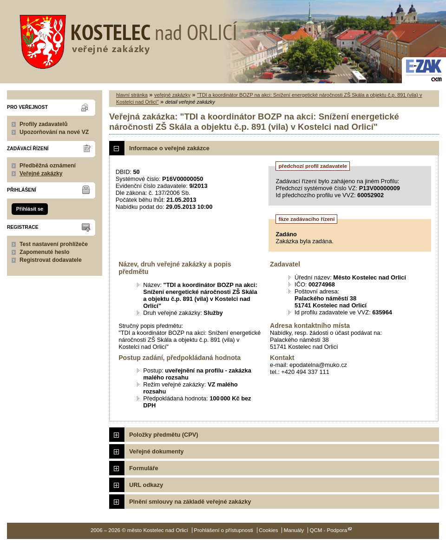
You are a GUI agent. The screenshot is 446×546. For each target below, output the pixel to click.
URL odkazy (146, 484)
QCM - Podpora (328, 530)
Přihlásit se (29, 209)
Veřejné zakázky (41, 173)
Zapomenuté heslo (44, 252)
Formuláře (143, 468)
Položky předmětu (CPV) (163, 434)
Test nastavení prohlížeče (54, 244)
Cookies (268, 530)
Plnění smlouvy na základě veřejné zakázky (190, 501)
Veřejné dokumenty (156, 451)
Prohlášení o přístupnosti (223, 530)
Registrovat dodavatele (51, 260)
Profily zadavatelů (43, 124)
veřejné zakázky (172, 95)
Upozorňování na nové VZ (54, 132)
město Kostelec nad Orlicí (125, 39)
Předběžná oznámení (48, 165)
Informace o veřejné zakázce (169, 148)
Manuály (294, 530)
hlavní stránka (132, 95)
